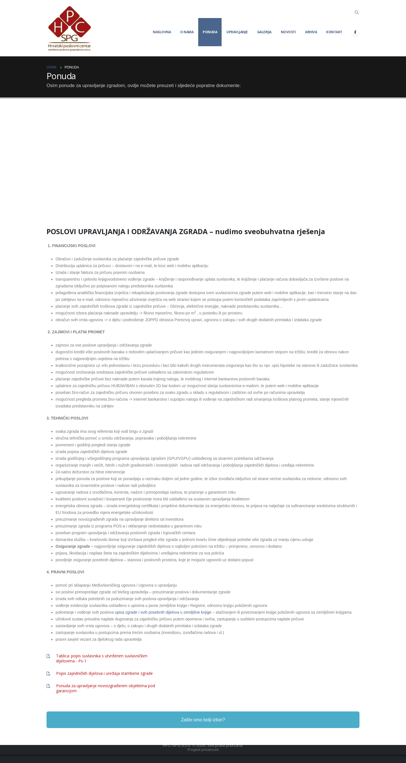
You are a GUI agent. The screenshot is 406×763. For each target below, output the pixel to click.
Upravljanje (237, 32)
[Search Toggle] (356, 12)
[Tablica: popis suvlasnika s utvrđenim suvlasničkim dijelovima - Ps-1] (107, 658)
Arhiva (311, 32)
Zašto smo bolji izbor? (203, 728)
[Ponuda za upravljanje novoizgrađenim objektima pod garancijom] (107, 688)
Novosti (288, 32)
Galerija (264, 32)
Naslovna (162, 32)
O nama (186, 32)
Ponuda (210, 32)
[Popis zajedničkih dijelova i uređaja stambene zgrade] (107, 673)
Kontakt (334, 32)
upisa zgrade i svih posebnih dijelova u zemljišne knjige (163, 612)
